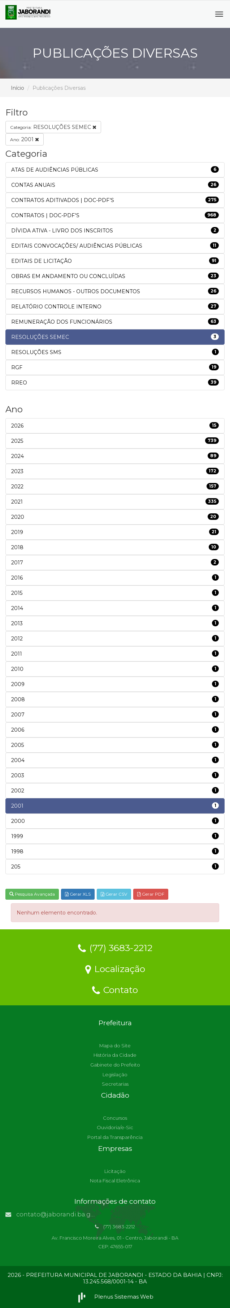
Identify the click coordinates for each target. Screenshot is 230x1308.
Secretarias (115, 1084)
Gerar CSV (114, 894)
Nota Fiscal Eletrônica (115, 1180)
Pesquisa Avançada (32, 894)
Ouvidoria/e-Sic (115, 1127)
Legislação (115, 1074)
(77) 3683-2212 (115, 947)
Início (17, 88)
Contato (115, 989)
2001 (24, 139)
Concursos (115, 1118)
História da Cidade (115, 1055)
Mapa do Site (115, 1045)
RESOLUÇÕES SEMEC (53, 127)
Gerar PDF (150, 894)
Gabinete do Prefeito (115, 1065)
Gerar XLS (78, 894)
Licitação (115, 1171)
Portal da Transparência (115, 1137)
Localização (115, 968)
